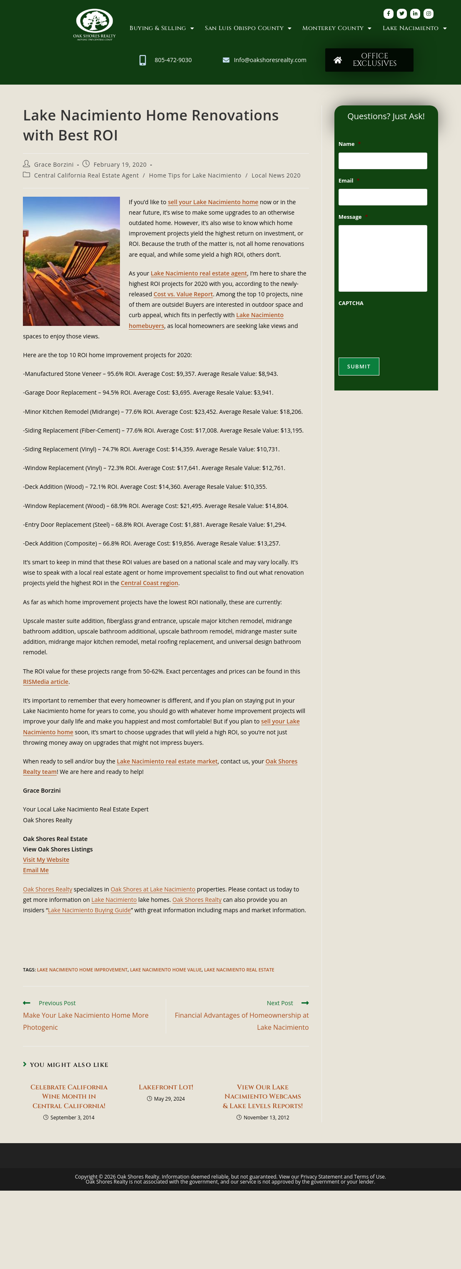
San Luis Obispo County (248, 28)
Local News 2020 (276, 175)
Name (350, 144)
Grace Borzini (54, 164)
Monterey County (336, 28)
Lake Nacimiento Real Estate (239, 969)
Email (349, 180)
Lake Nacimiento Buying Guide (89, 910)
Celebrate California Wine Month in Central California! (68, 1097)
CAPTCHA (351, 303)
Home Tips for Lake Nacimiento (195, 175)
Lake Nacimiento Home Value (166, 969)
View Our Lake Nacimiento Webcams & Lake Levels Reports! (263, 1097)
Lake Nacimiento (415, 28)
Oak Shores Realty (47, 889)
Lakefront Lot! (166, 1087)
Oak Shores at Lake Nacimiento (153, 889)
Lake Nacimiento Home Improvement (82, 969)
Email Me (36, 870)
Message (353, 216)
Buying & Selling (162, 28)
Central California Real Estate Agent (86, 175)
